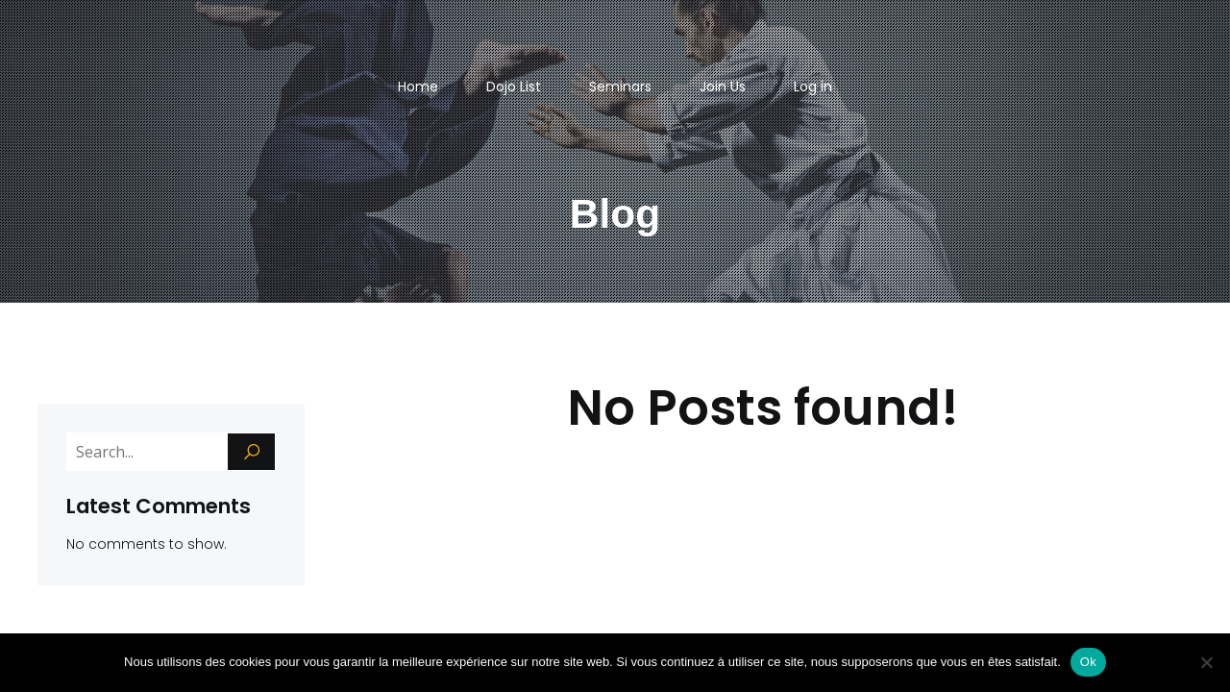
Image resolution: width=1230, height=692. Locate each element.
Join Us (723, 86)
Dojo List (513, 86)
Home (418, 86)
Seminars (620, 86)
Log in (813, 86)
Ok (1088, 662)
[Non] (1206, 662)
